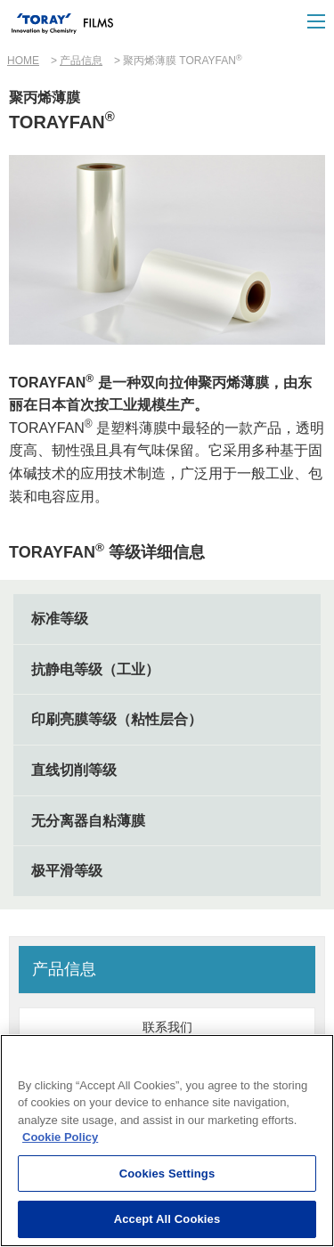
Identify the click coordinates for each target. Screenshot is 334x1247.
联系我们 (167, 1027)
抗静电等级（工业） (95, 669)
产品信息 (81, 60)
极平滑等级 (66, 870)
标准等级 (59, 618)
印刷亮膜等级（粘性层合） (116, 719)
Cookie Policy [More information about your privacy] (60, 1138)
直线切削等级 (74, 770)
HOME (23, 60)
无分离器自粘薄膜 (88, 820)
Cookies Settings (167, 1173)
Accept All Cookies (167, 1220)
